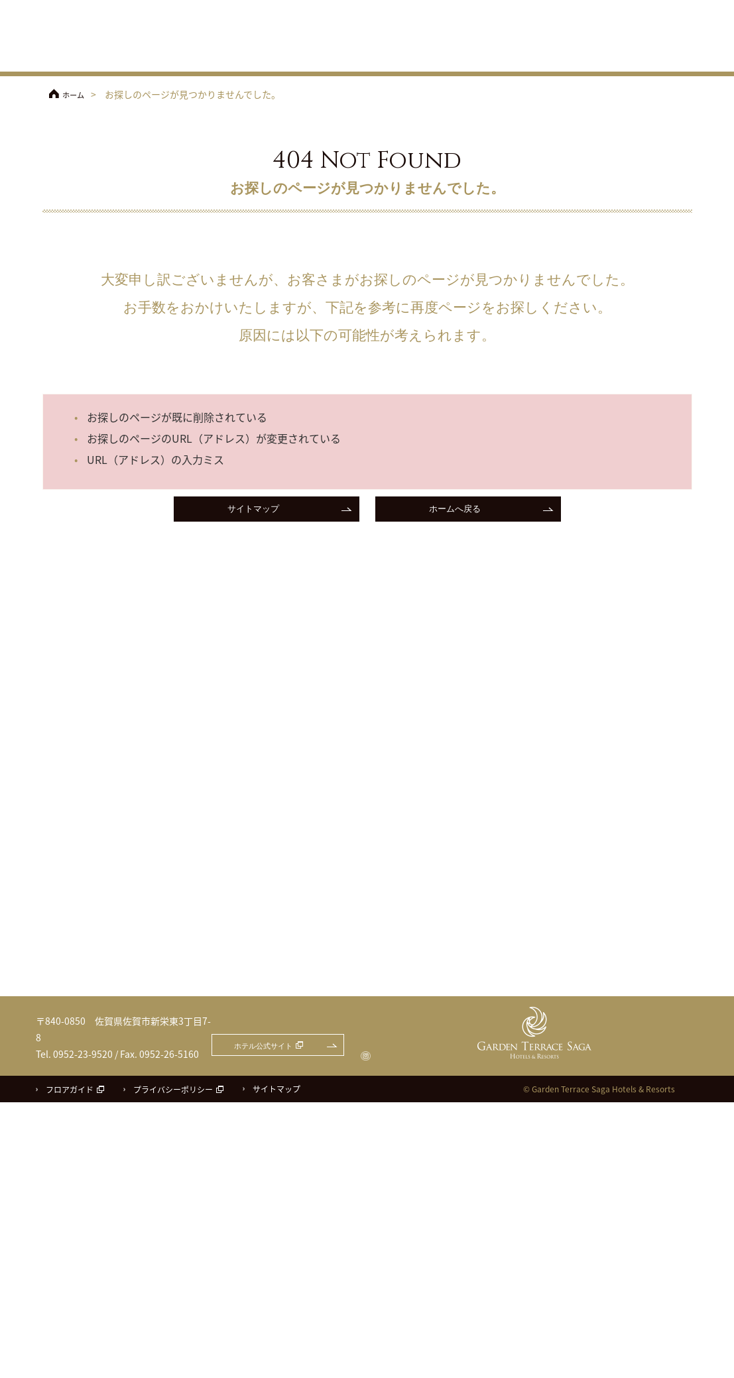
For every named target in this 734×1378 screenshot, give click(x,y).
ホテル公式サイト (453, 8)
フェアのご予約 (573, 8)
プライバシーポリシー (173, 1365)
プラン (293, 56)
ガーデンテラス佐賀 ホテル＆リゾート (102, 37)
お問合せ (660, 8)
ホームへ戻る (455, 510)
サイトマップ (253, 510)
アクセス (520, 28)
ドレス (594, 56)
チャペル (406, 56)
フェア (247, 56)
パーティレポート (666, 56)
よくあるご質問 (671, 28)
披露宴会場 (464, 56)
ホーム (76, 94)
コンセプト (347, 56)
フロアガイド (69, 1365)
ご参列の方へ (599, 28)
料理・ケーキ (530, 56)
